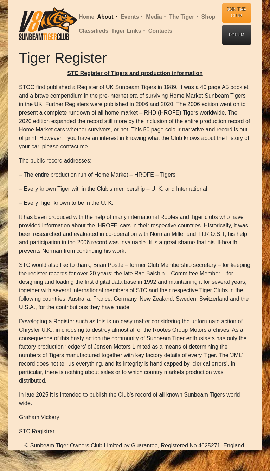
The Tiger (181, 17)
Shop (208, 17)
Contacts (160, 31)
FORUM (236, 34)
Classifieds (93, 31)
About (105, 17)
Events (130, 17)
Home (86, 17)
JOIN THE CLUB (236, 12)
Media (154, 17)
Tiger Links (126, 31)
